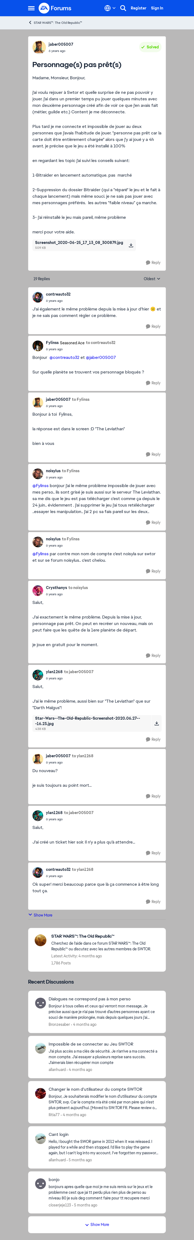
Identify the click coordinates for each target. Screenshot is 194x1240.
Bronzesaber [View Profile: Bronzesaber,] (59, 1024)
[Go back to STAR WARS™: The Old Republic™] (105, 936)
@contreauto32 (64, 357)
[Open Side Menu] (31, 8)
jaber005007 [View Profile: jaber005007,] (61, 44)
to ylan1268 (82, 755)
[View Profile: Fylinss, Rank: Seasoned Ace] (37, 345)
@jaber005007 (101, 357)
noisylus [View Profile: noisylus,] (53, 470)
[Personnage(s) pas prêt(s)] (58, 300)
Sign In (157, 8)
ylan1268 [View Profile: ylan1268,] (54, 671)
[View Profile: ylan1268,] (37, 675)
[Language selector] (110, 8)
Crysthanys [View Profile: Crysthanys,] (56, 587)
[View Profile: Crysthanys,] (37, 590)
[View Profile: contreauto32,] (37, 297)
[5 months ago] (79, 1160)
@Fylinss (40, 485)
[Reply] (153, 262)
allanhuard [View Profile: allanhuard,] (57, 1069)
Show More (40, 915)
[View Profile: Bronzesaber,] (40, 1003)
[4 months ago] (83, 1024)
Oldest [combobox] (152, 279)
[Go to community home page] (55, 8)
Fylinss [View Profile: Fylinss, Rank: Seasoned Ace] (52, 342)
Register (138, 8)
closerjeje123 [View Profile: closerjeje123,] (60, 1204)
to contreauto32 (100, 342)
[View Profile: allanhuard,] (40, 1048)
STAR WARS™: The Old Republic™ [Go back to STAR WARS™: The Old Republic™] (55, 22)
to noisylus (78, 587)
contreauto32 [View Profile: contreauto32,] (58, 294)
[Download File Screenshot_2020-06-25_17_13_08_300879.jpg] (131, 245)
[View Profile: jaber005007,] (39, 47)
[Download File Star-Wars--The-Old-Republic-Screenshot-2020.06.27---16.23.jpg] (157, 723)
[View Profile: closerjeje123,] (40, 1183)
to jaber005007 (78, 671)
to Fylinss (80, 399)
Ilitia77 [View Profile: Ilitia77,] (54, 1114)
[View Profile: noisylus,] (37, 473)
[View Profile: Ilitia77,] (40, 1093)
